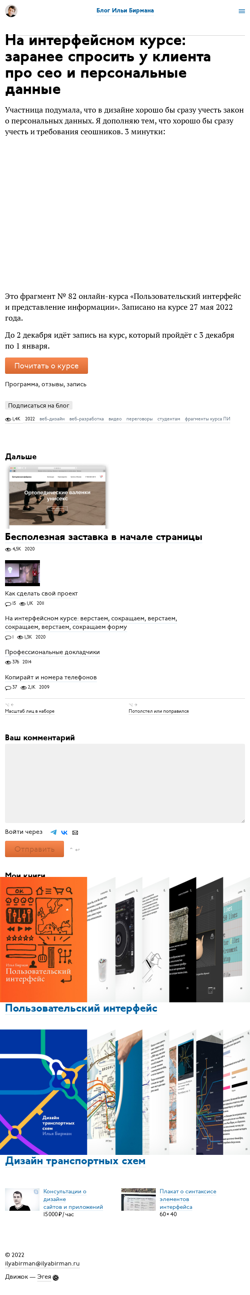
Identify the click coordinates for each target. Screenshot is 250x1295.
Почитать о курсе (46, 366)
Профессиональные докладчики (52, 652)
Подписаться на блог (38, 405)
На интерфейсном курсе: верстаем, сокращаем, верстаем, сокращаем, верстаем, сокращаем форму (91, 623)
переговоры (139, 419)
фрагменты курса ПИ (207, 419)
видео (115, 419)
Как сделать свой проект (41, 593)
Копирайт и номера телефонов (51, 677)
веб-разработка (86, 419)
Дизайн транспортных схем (75, 1161)
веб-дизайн (52, 419)
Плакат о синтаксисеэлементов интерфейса (188, 1198)
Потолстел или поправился (159, 711)
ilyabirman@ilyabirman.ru (42, 1263)
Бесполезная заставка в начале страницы (103, 537)
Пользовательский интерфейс (81, 1008)
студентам (168, 419)
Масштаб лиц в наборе (30, 711)
